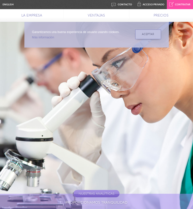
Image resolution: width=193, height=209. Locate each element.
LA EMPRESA (31, 15)
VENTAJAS (96, 15)
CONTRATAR (179, 4)
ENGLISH (8, 4)
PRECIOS (161, 15)
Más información (43, 37)
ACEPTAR (148, 34)
